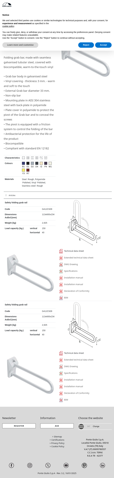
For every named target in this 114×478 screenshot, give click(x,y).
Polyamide (40, 179)
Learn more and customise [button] (20, 45)
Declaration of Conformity (74, 291)
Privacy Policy (57, 443)
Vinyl (33, 182)
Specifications (68, 271)
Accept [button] (103, 45)
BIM (63, 297)
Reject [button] (86, 45)
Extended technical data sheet (76, 257)
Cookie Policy (57, 446)
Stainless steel (29, 185)
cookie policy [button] (8, 26)
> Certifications (57, 439)
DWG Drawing (68, 264)
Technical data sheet (71, 251)
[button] (57, 425)
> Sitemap (57, 436)
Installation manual (71, 277)
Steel (24, 179)
